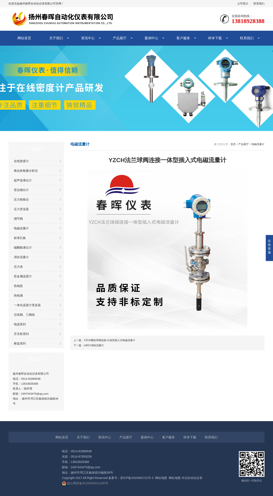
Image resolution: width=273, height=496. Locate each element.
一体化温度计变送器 (27, 305)
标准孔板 (20, 238)
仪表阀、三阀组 (24, 314)
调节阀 (18, 218)
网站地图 (161, 478)
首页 (233, 144)
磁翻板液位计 (23, 247)
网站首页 (24, 38)
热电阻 (18, 286)
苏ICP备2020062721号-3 (137, 478)
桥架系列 (20, 343)
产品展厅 (119, 38)
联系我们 (258, 3)
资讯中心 (88, 38)
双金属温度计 (23, 276)
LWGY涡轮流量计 (94, 345)
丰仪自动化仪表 (192, 478)
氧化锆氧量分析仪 (26, 170)
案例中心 (151, 38)
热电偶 (18, 295)
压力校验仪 (21, 199)
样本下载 (215, 38)
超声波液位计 (23, 180)
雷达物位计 (21, 190)
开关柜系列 (21, 334)
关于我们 (56, 38)
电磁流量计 (21, 228)
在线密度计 (21, 161)
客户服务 (183, 38)
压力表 (18, 266)
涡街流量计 (21, 257)
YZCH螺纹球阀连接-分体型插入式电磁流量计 (109, 340)
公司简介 (242, 3)
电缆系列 (20, 324)
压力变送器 (21, 209)
